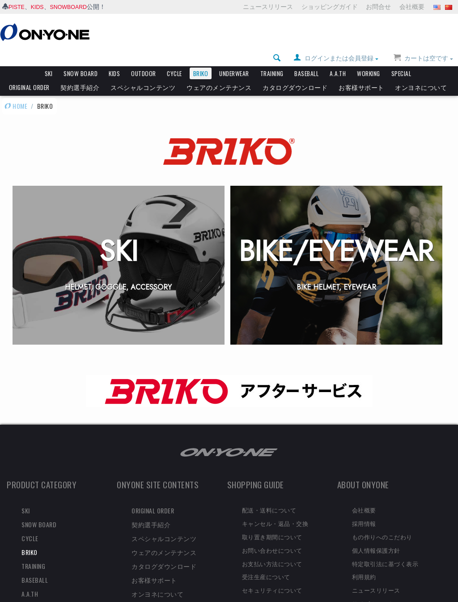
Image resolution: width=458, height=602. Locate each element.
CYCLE (174, 58)
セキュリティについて (272, 574)
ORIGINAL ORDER (29, 72)
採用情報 (364, 508)
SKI (49, 58)
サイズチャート (373, 588)
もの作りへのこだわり (382, 521)
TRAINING (272, 58)
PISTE (17, 6)
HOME (15, 90)
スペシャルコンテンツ (142, 72)
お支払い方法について (272, 548)
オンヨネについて (421, 72)
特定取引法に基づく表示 (385, 548)
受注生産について (266, 561)
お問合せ (378, 6)
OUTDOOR (143, 58)
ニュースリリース (268, 6)
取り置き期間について (272, 521)
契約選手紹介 (79, 72)
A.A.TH (338, 58)
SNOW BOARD (81, 58)
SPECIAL (401, 58)
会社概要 (411, 6)
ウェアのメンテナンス (219, 72)
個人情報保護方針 (376, 534)
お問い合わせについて (272, 534)
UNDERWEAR (234, 58)
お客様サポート (361, 72)
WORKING (368, 58)
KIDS (40, 6)
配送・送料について (269, 494)
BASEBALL (306, 58)
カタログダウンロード (295, 72)
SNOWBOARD (74, 6)
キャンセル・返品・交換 (275, 508)
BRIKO (200, 58)
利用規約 (364, 561)
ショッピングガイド (329, 6)
